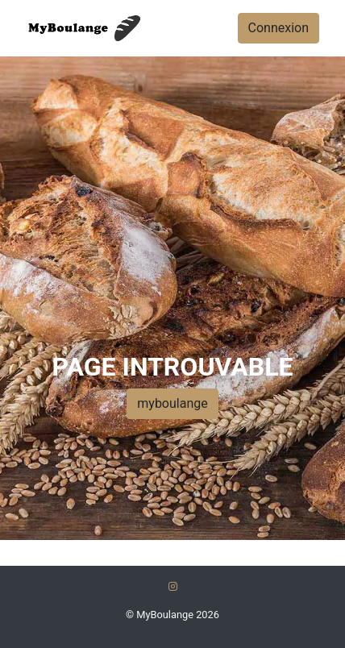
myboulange (172, 403)
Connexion (278, 27)
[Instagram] (172, 586)
